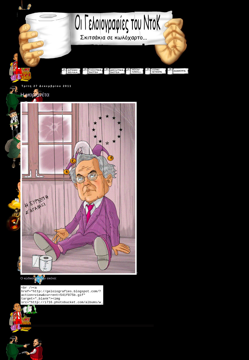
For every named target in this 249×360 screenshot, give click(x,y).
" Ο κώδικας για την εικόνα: (86, 295)
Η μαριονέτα (34, 95)
